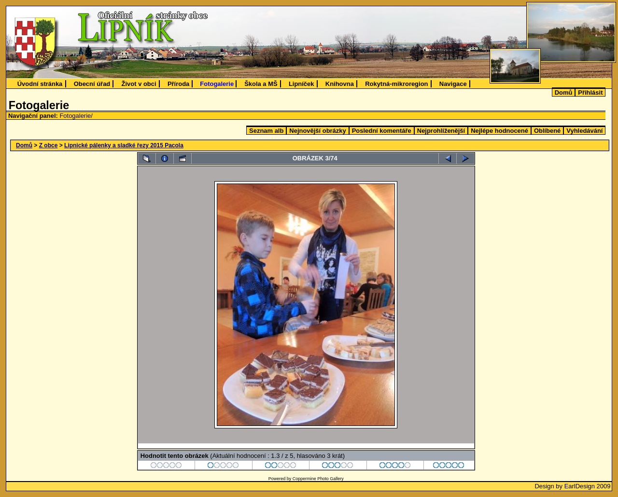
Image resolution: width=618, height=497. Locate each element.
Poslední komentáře (381, 130)
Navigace (453, 83)
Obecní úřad (92, 83)
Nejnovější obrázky (317, 130)
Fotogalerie (217, 83)
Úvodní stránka (40, 83)
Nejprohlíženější (441, 130)
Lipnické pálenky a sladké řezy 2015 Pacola (123, 145)
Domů (564, 92)
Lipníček (301, 83)
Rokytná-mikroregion (396, 83)
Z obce (48, 145)
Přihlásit (590, 92)
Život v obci (139, 83)
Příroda (178, 83)
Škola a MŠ (260, 83)
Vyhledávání (584, 130)
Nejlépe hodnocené (499, 130)
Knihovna (339, 83)
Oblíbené (547, 130)
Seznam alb (266, 130)
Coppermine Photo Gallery (318, 478)
